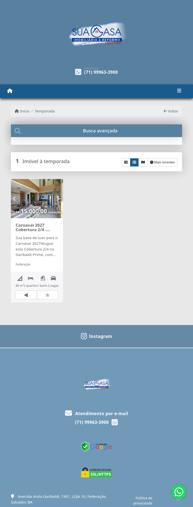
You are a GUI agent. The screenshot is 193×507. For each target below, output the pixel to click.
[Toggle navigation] (179, 91)
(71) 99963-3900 (101, 72)
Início (22, 111)
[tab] (96, 130)
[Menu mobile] (9, 90)
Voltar (171, 111)
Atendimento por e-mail (96, 413)
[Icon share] (96, 335)
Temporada (45, 111)
